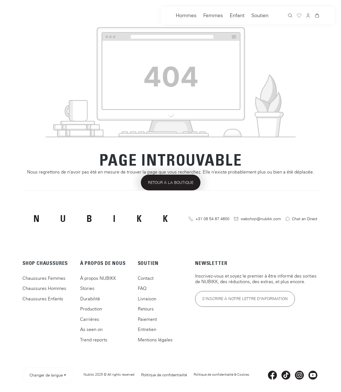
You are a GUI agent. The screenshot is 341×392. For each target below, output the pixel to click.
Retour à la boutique (170, 182)
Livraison (147, 298)
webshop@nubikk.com (257, 219)
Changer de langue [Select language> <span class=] (46, 375)
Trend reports (93, 339)
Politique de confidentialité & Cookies (221, 375)
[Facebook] (272, 375)
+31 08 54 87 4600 (209, 219)
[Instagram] (299, 375)
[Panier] (317, 16)
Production (91, 308)
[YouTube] (313, 375)
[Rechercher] (290, 16)
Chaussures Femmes (44, 278)
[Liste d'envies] (299, 16)
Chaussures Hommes (44, 288)
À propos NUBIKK (98, 278)
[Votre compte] (308, 16)
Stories (87, 288)
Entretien (147, 329)
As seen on (91, 329)
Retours (146, 308)
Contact (145, 278)
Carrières (89, 319)
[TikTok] (286, 375)
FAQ (142, 288)
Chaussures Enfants (42, 298)
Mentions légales (155, 339)
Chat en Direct (301, 219)
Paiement (147, 319)
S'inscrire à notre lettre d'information (245, 298)
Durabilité (90, 298)
